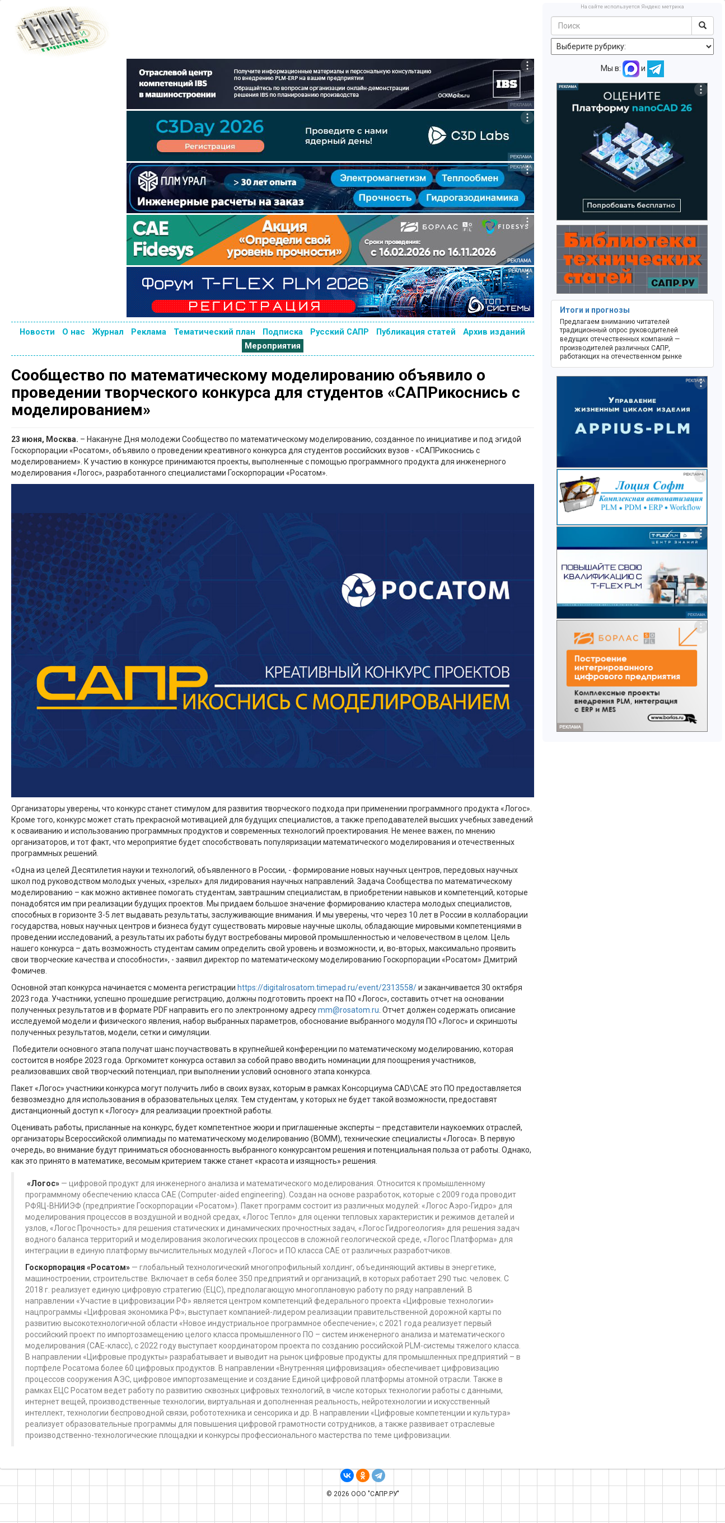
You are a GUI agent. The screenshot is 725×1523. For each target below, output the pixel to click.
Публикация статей (416, 332)
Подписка (283, 332)
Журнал (108, 332)
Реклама (148, 332)
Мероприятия (273, 346)
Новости (37, 332)
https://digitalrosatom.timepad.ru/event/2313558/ (327, 987)
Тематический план (214, 332)
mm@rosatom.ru (348, 1009)
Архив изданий (494, 332)
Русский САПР (339, 332)
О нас (73, 332)
